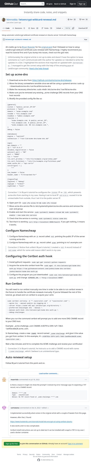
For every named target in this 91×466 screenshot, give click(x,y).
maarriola (14, 379)
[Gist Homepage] (11, 3)
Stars (33, 28)
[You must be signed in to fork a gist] (83, 19)
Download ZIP (83, 28)
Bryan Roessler (28, 47)
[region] (45, 205)
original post (46, 47)
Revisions (18, 28)
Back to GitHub (60, 4)
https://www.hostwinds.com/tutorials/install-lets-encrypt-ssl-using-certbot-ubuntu (41, 421)
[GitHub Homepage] (38, 460)
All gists (49, 4)
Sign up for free (12, 444)
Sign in (73, 4)
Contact (59, 454)
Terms (19, 454)
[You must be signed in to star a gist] (72, 19)
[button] (73, 28)
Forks (47, 28)
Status (38, 454)
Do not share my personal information (45, 457)
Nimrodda (11, 19)
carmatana (15, 408)
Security (31, 454)
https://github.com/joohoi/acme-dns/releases (51, 80)
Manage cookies (68, 454)
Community (46, 454)
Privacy (25, 454)
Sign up (82, 4)
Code (6, 28)
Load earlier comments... (48, 373)
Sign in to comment (75, 443)
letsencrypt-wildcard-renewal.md (37, 19)
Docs (53, 454)
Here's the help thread (38, 68)
